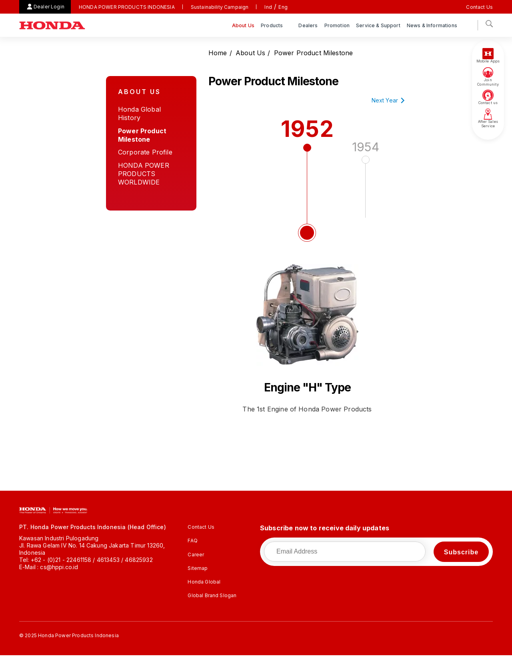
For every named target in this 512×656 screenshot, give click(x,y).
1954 (365, 180)
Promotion (337, 25)
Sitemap (198, 568)
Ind (268, 7)
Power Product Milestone (313, 53)
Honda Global (204, 582)
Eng (282, 7)
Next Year (385, 100)
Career (196, 555)
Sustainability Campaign (220, 7)
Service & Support (378, 25)
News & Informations (432, 25)
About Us (243, 25)
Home (217, 53)
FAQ (192, 541)
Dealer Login (49, 7)
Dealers (308, 25)
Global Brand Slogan (212, 595)
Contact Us (479, 7)
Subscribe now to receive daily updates (324, 528)
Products (272, 25)
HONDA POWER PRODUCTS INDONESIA (127, 7)
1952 (307, 183)
